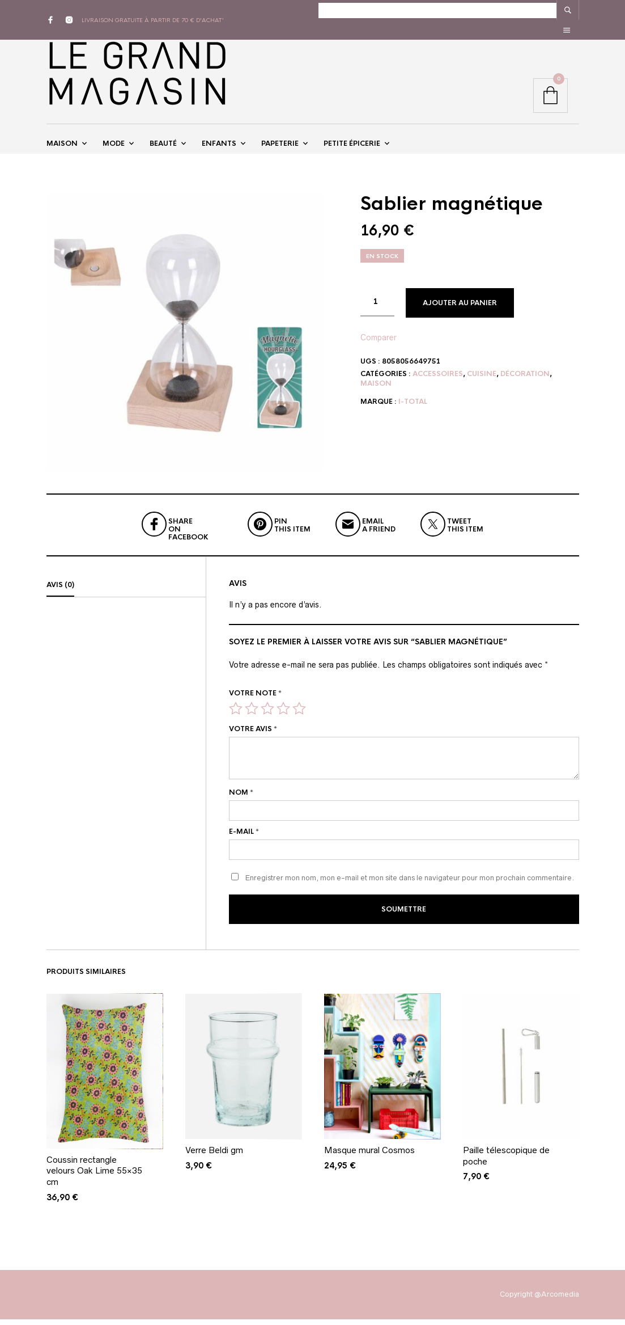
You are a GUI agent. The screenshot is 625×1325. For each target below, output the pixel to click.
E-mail (244, 840)
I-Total (412, 410)
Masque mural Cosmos (369, 1156)
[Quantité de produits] (377, 311)
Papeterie (280, 137)
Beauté (163, 137)
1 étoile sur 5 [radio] (236, 717)
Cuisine (481, 382)
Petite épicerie (352, 137)
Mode (114, 137)
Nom (241, 800)
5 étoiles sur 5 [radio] (299, 717)
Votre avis (253, 737)
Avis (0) (60, 593)
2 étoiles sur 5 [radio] (251, 717)
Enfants (219, 137)
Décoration (525, 382)
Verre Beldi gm (214, 1156)
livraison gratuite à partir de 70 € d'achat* (153, 10)
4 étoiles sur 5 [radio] (283, 717)
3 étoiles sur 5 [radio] (267, 717)
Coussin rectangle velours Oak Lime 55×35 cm (94, 1176)
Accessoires (438, 382)
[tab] (126, 594)
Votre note (255, 701)
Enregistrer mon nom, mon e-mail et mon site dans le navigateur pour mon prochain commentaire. (409, 886)
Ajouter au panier (460, 311)
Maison (62, 137)
